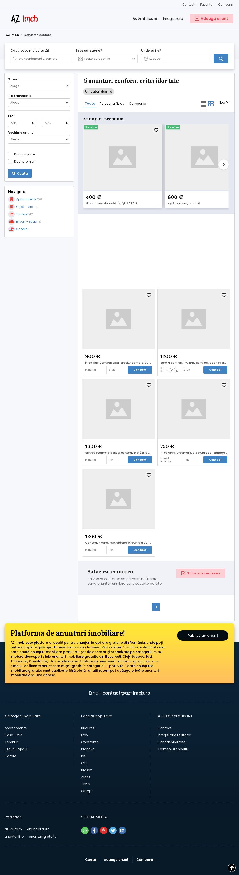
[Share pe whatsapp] (85, 816)
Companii (225, 4)
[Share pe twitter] (113, 816)
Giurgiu (87, 777)
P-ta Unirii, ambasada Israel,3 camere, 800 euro (120, 344)
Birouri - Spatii (16, 735)
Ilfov (84, 721)
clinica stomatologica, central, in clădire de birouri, (120, 436)
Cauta (90, 845)
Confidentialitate (172, 728)
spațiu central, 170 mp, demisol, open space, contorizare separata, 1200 (195, 344)
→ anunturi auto (27, 815)
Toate (90, 103)
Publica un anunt (203, 622)
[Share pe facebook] (94, 816)
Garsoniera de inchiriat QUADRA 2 (111, 186)
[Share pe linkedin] (122, 816)
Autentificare (145, 18)
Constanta (90, 728)
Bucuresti (88, 714)
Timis (85, 770)
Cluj (84, 749)
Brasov (86, 756)
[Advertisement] (39, 271)
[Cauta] (221, 58)
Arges (85, 763)
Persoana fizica (112, 103)
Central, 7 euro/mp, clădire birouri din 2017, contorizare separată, (120, 527)
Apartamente (16, 714)
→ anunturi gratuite (31, 822)
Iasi (83, 742)
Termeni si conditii (173, 735)
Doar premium (25, 161)
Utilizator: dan (96, 91)
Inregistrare (173, 18)
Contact (188, 4)
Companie (137, 103)
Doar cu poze (24, 154)
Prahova (88, 735)
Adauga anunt (116, 845)
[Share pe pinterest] (103, 816)
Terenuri (11, 728)
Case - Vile (13, 721)
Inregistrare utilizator (174, 721)
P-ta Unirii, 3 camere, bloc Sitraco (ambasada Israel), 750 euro (195, 436)
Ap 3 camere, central (163, 186)
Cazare (10, 742)
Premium (91, 127)
